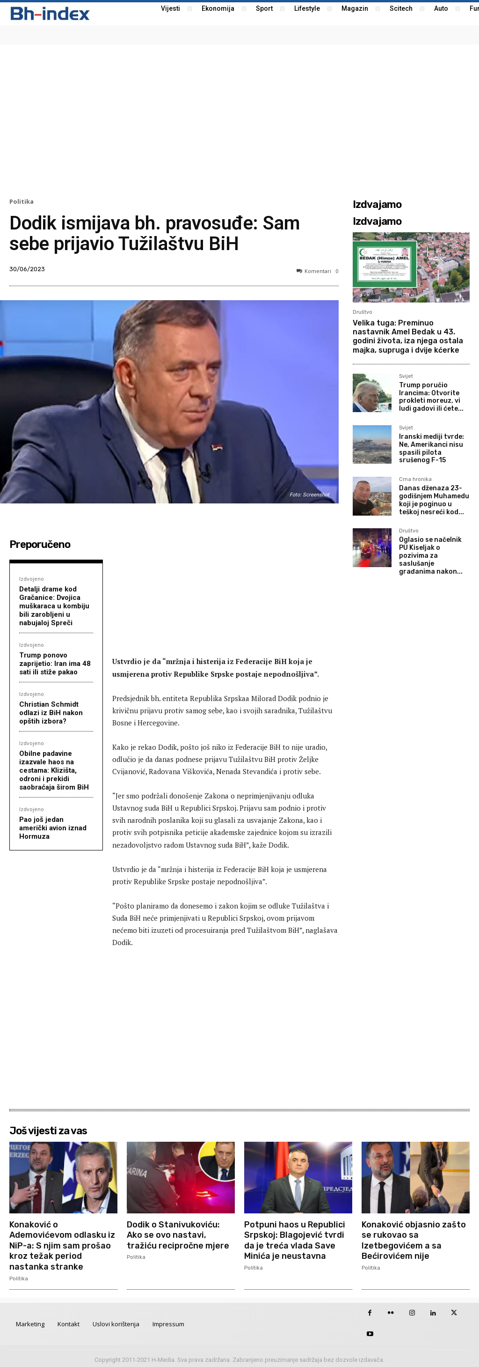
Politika (21, 201)
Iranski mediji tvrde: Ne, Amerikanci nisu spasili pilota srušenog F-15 (431, 448)
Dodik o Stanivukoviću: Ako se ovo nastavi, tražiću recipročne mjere (178, 1234)
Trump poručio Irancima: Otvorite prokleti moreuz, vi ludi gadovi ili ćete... (431, 397)
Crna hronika (415, 479)
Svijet (406, 376)
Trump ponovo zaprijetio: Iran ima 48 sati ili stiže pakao (55, 663)
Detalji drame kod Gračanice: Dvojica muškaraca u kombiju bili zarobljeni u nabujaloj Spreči (54, 606)
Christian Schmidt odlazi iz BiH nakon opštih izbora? (51, 712)
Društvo (362, 312)
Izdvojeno (31, 578)
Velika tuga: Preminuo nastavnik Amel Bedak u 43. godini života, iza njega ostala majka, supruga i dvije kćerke (408, 336)
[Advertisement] (239, 119)
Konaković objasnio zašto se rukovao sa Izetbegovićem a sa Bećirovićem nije (414, 1239)
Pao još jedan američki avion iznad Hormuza (53, 828)
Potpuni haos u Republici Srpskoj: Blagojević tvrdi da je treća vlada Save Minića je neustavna (295, 1239)
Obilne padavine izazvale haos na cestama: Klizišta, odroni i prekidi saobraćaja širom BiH (54, 770)
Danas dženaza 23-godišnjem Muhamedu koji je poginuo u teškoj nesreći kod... (434, 500)
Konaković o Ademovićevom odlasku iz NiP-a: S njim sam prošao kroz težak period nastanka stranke (62, 1244)
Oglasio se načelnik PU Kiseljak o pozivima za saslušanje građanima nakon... (431, 555)
